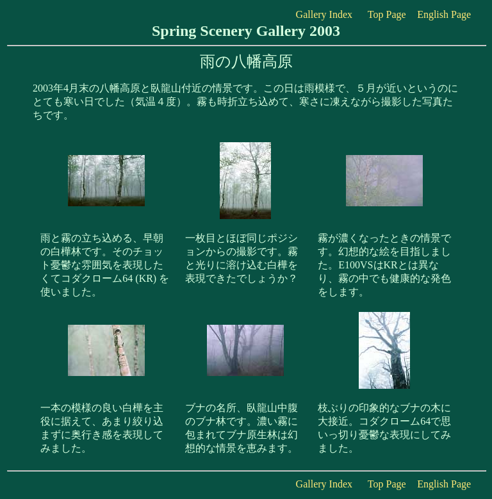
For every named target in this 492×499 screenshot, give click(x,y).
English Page (444, 14)
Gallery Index (324, 14)
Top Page (387, 14)
